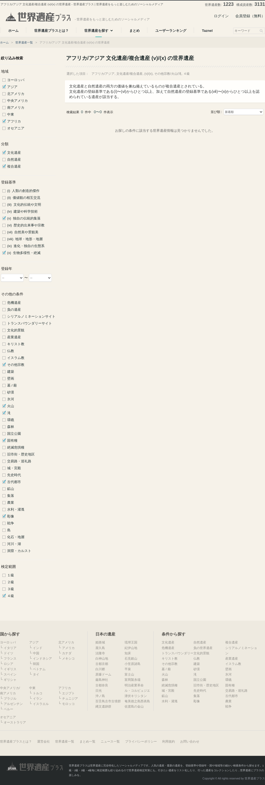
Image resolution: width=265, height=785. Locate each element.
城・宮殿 (14, 468)
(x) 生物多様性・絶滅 (24, 253)
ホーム (4, 42)
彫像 (10, 516)
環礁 (10, 420)
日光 (98, 690)
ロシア (8, 664)
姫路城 (100, 642)
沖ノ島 (100, 696)
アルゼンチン (13, 704)
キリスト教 (15, 344)
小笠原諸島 (132, 664)
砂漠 (10, 392)
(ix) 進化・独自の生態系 (26, 246)
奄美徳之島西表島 (137, 701)
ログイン (221, 16)
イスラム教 (15, 358)
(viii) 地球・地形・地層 (25, 239)
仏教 (10, 351)
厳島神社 (101, 680)
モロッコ (68, 704)
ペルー (8, 709)
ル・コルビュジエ (137, 690)
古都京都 (101, 664)
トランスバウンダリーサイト (29, 323)
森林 (10, 427)
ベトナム (39, 669)
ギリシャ (10, 680)
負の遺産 (14, 310)
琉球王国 (131, 642)
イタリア (10, 648)
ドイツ (8, 653)
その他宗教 (15, 365)
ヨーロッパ (15, 80)
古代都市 (14, 482)
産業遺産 (14, 337)
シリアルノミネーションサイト (31, 316)
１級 (10, 575)
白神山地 (101, 658)
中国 (36, 653)
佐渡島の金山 (134, 706)
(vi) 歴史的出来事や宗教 (26, 225)
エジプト (68, 693)
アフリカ (14, 121)
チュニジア (70, 698)
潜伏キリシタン (136, 696)
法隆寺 (100, 653)
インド (37, 648)
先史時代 (14, 475)
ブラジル (10, 698)
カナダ (67, 653)
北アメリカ (15, 94)
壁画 (10, 378)
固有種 (12, 440)
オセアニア (15, 128)
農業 (10, 503)
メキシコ (68, 658)
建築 (10, 372)
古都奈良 (101, 685)
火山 (10, 406)
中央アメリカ (17, 101)
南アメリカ (15, 107)
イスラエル (41, 704)
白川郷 (100, 669)
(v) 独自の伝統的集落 (24, 218)
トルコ (37, 693)
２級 (10, 582)
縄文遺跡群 (103, 706)
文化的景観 (15, 330)
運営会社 (43, 741)
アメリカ (68, 648)
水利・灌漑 (15, 509)
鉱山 (10, 489)
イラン (37, 698)
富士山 (129, 674)
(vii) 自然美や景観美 (22, 232)
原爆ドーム (103, 674)
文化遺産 (14, 153)
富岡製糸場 (132, 680)
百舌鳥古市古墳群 (108, 701)
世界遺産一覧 (24, 42)
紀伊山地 (131, 648)
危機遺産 (14, 303)
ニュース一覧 (110, 741)
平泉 (128, 669)
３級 (10, 589)
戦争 (10, 523)
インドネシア (42, 658)
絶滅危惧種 (15, 447)
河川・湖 (14, 544)
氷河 (10, 399)
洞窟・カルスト (19, 551)
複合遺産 (14, 166)
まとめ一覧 (87, 741)
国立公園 (14, 434)
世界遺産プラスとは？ (16, 741)
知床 (128, 653)
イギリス (10, 669)
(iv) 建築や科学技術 (22, 211)
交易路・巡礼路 (19, 461)
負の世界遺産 (203, 648)
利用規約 (168, 741)
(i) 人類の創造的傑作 (23, 191)
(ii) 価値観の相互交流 (23, 198)
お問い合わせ (189, 741)
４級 (10, 596)
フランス (10, 658)
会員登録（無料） (250, 16)
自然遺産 (14, 159)
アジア (12, 87)
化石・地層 (15, 537)
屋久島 (100, 648)
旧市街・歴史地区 (21, 454)
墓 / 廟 (12, 385)
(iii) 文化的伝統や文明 (24, 205)
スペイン (10, 674)
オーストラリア (15, 722)
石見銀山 (131, 658)
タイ (36, 674)
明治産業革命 (134, 685)
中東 (10, 114)
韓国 (36, 664)
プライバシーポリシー (141, 741)
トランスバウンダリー (177, 653)
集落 (10, 496)
